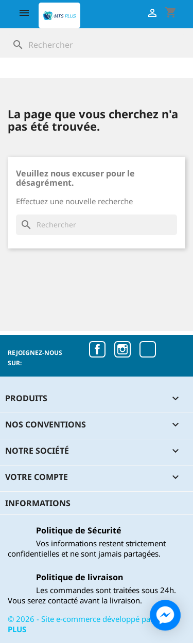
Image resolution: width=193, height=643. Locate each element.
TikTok (148, 349)
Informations (38, 503)
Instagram (122, 349)
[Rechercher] (96, 44)
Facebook (97, 349)
